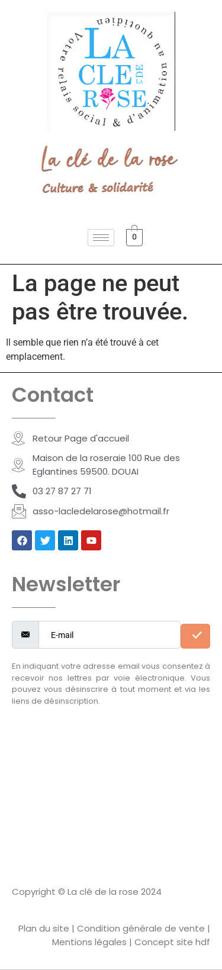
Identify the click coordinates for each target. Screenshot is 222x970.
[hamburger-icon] (101, 237)
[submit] (195, 636)
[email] (109, 635)
